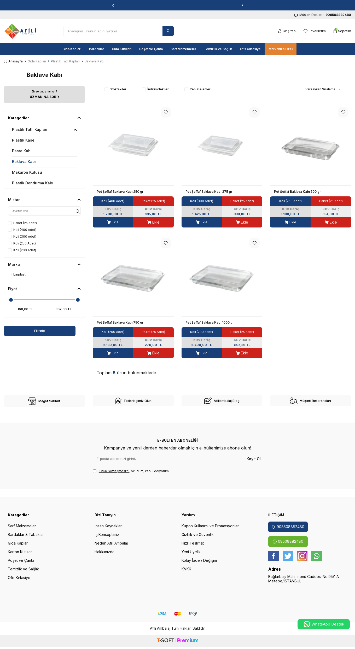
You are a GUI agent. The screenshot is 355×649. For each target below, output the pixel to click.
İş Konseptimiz (107, 538)
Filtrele (24, 331)
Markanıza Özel (281, 49)
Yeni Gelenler (197, 89)
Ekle (113, 222)
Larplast (17, 274)
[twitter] (288, 559)
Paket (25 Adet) (22, 223)
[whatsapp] (316, 559)
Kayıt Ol (254, 462)
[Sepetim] (342, 31)
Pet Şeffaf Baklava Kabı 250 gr (120, 192)
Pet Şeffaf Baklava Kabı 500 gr (297, 192)
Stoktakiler (115, 89)
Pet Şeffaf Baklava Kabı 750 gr (120, 322)
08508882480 (288, 544)
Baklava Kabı (24, 161)
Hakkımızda (104, 555)
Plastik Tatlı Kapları (65, 61)
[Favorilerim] (315, 31)
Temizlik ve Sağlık (218, 49)
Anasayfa (13, 61)
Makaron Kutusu (27, 172)
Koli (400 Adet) (22, 230)
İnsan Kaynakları (109, 529)
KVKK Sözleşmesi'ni (114, 474)
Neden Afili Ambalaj (111, 546)
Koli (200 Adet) (22, 250)
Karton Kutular (20, 555)
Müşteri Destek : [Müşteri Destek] (322, 15)
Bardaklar (96, 49)
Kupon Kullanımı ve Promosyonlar (210, 529)
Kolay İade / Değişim (199, 564)
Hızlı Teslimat (193, 546)
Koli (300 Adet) (22, 236)
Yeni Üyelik (191, 555)
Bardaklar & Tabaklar (26, 538)
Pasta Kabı (22, 151)
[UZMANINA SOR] (44, 94)
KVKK (186, 572)
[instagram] (302, 559)
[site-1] (44, 402)
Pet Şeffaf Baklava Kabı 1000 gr (209, 322)
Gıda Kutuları (121, 49)
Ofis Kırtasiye (250, 49)
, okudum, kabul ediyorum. (131, 474)
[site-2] (133, 402)
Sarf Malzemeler (183, 49)
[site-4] (310, 402)
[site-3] (222, 402)
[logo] (20, 31)
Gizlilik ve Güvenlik (198, 538)
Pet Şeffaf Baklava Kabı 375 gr (208, 192)
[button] (113, 5)
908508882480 (287, 530)
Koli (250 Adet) (22, 243)
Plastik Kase (23, 140)
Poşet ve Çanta (151, 49)
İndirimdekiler (155, 89)
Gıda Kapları (71, 49)
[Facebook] (273, 559)
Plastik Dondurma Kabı (32, 183)
